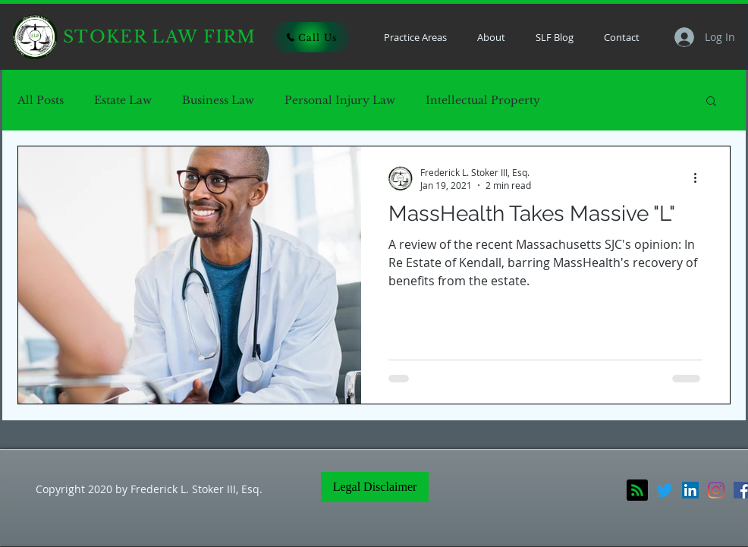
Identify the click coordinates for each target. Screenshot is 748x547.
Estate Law (123, 100)
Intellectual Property (483, 100)
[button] (711, 102)
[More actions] (700, 178)
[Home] (35, 37)
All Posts (40, 100)
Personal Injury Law (339, 100)
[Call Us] (311, 37)
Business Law (218, 100)
